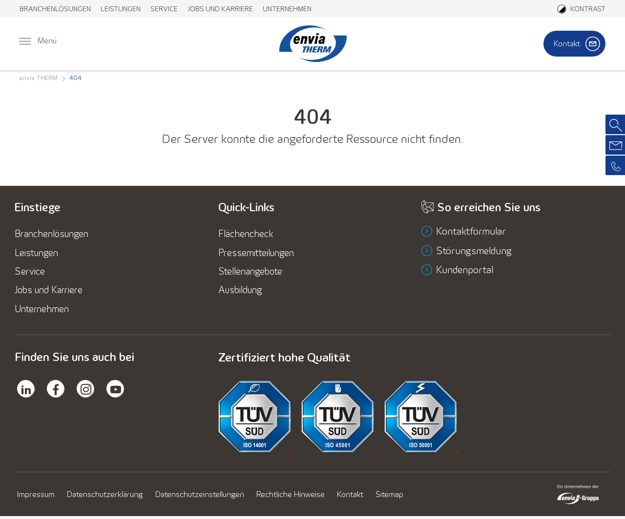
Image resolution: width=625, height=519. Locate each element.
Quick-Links (247, 207)
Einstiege (38, 207)
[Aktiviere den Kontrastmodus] (581, 8)
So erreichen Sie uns (490, 207)
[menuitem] (55, 8)
